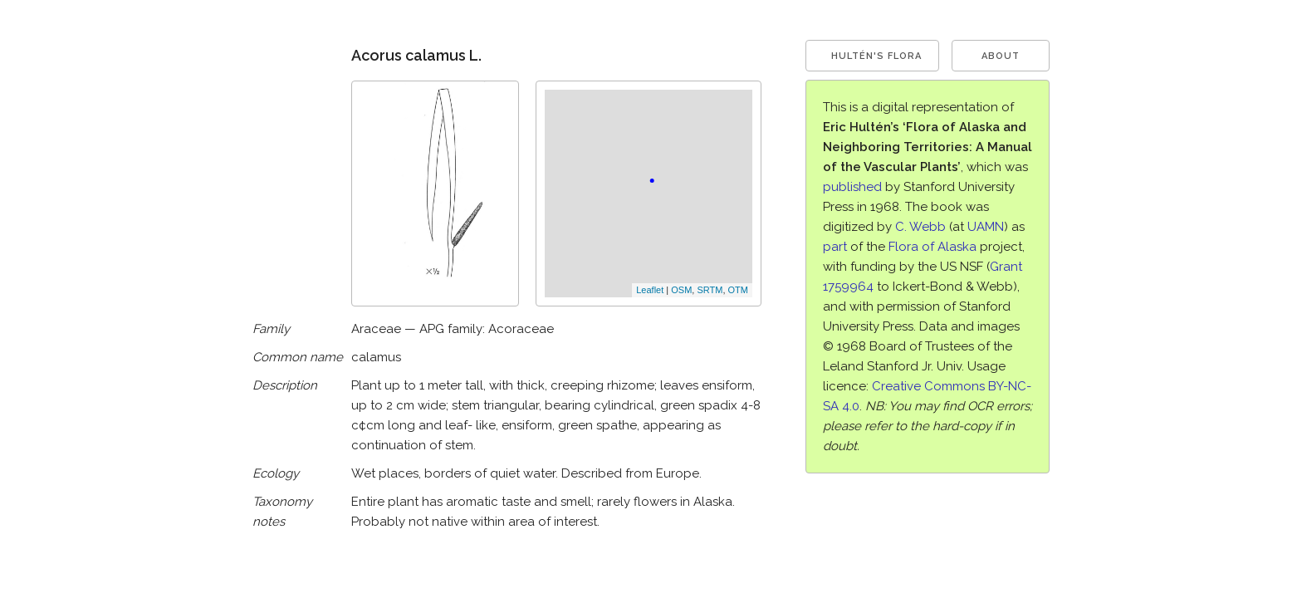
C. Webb (920, 226)
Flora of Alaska (932, 246)
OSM (681, 290)
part (835, 246)
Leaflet (649, 290)
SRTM (709, 290)
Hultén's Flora (876, 56)
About (1000, 56)
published (852, 186)
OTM (738, 290)
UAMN (985, 226)
